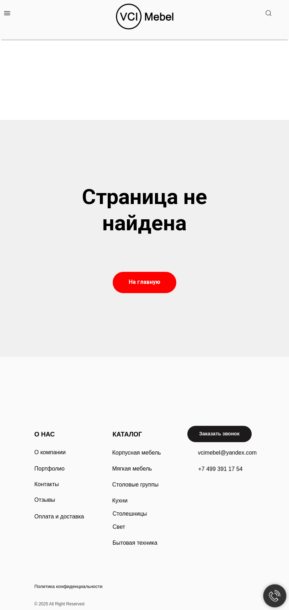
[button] (219, 434)
